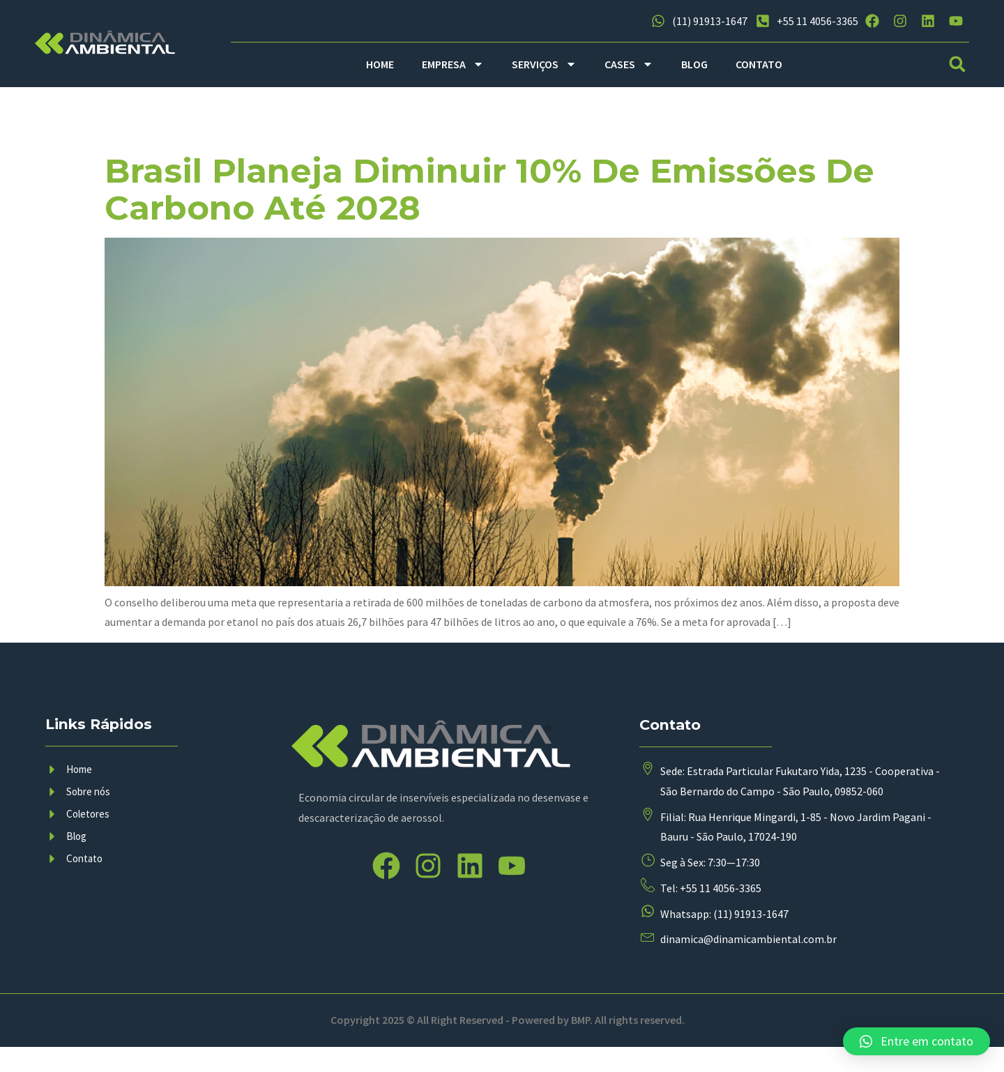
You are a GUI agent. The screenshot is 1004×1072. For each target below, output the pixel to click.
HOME (380, 64)
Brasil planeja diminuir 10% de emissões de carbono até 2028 (489, 189)
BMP (580, 1045)
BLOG (694, 64)
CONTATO (759, 64)
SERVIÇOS (544, 64)
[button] (957, 64)
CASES (628, 64)
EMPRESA (453, 64)
